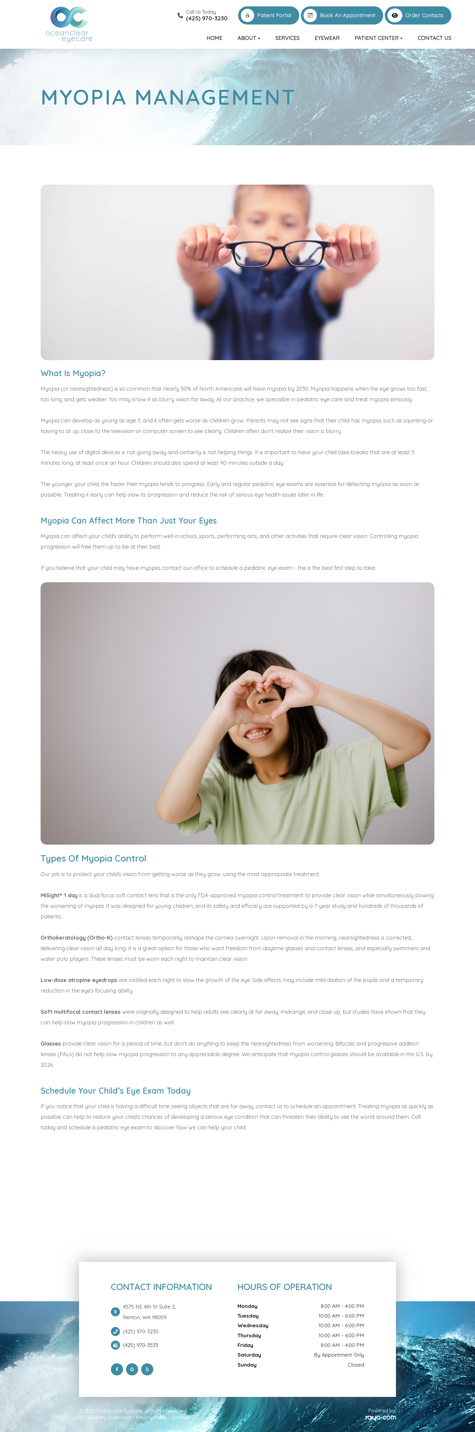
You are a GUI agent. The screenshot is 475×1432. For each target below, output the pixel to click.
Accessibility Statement (105, 1417)
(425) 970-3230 (140, 1332)
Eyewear (327, 37)
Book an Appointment (339, 15)
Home (214, 37)
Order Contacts (415, 15)
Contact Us (434, 37)
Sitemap (181, 1417)
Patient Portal (266, 15)
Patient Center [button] (379, 37)
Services (287, 37)
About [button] (249, 37)
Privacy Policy (151, 1417)
